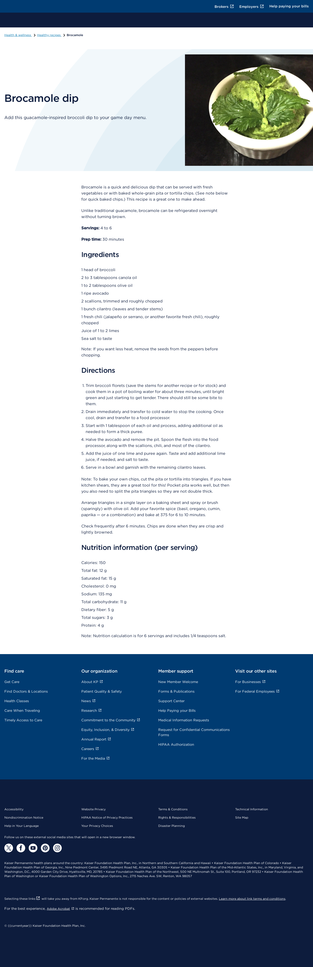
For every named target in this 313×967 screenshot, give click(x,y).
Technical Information (251, 809)
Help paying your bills (289, 6)
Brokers (224, 7)
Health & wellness (20, 35)
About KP (92, 682)
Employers (251, 7)
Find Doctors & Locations (26, 691)
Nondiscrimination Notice (23, 817)
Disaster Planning (171, 826)
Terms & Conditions (173, 809)
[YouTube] (33, 848)
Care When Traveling (22, 710)
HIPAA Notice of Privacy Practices (107, 817)
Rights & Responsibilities (177, 817)
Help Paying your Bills (177, 710)
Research (91, 710)
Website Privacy (93, 809)
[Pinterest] (45, 848)
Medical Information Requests (183, 720)
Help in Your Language (21, 826)
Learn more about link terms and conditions (252, 898)
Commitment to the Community (110, 720)
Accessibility (13, 809)
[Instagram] (57, 848)
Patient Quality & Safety (101, 691)
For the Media (95, 758)
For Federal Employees (257, 691)
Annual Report (96, 739)
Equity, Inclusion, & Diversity (107, 730)
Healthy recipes (51, 35)
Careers (90, 749)
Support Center (171, 701)
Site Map (241, 817)
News (88, 701)
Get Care (11, 682)
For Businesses (250, 682)
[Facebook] (21, 848)
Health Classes (16, 701)
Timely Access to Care (23, 720)
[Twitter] (8, 848)
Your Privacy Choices (97, 826)
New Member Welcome (178, 682)
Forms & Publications (176, 691)
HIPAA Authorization (176, 744)
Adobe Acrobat (60, 908)
